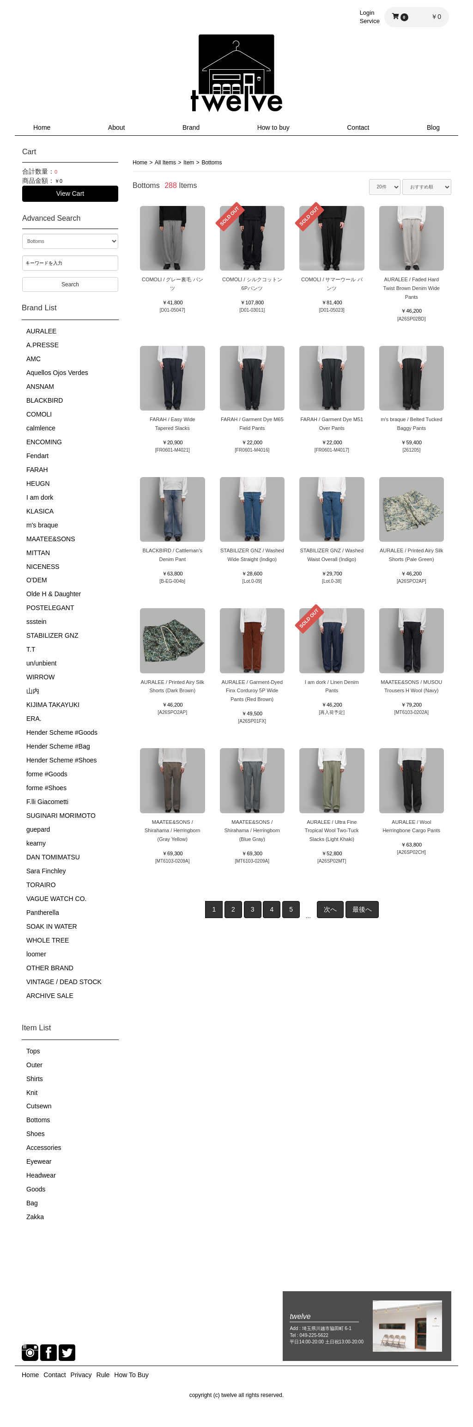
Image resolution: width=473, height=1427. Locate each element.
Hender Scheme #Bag (58, 746)
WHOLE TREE (47, 940)
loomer (36, 954)
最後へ (362, 909)
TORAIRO (41, 885)
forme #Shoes (46, 788)
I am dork (39, 497)
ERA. (34, 718)
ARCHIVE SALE (49, 995)
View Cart (70, 193)
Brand (191, 127)
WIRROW (40, 677)
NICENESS (43, 566)
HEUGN (38, 483)
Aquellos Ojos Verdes (57, 372)
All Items (165, 162)
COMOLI (39, 414)
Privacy (81, 1375)
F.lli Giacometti (47, 801)
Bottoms (38, 1120)
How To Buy (131, 1375)
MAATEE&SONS (50, 539)
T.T (30, 649)
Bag (32, 1203)
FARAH (37, 469)
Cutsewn (38, 1106)
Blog (433, 127)
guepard (38, 829)
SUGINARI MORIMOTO (61, 815)
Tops (33, 1051)
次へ (330, 909)
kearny (36, 843)
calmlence (40, 428)
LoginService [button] (370, 16)
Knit (31, 1092)
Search (70, 284)
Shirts (34, 1078)
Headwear (41, 1175)
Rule (103, 1375)
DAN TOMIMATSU (53, 857)
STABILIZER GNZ (52, 635)
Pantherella (42, 912)
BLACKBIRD (44, 400)
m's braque (42, 525)
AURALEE (41, 331)
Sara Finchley (46, 871)
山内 (32, 691)
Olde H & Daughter (53, 594)
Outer (34, 1065)
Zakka (35, 1217)
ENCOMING (44, 442)
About (116, 127)
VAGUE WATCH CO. (56, 898)
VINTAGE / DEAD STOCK (64, 982)
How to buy (273, 127)
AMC (33, 359)
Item (188, 162)
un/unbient (41, 663)
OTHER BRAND (49, 968)
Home (41, 127)
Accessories (43, 1147)
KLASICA (40, 511)
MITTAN (38, 552)
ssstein (36, 621)
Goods (35, 1189)
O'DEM (36, 580)
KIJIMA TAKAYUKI (52, 704)
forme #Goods (46, 774)
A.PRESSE (42, 345)
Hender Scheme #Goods (61, 732)
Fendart (37, 456)
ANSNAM (40, 386)
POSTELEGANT (50, 607)
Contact (358, 127)
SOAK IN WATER (51, 926)
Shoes (35, 1133)
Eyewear (38, 1161)
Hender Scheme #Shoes (61, 760)
